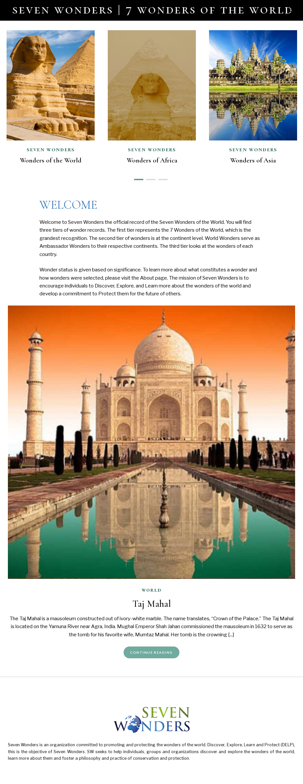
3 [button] (161, 178)
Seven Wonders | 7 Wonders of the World (152, 9)
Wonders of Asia (253, 160)
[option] (152, 99)
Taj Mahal (151, 603)
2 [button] (149, 178)
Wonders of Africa (152, 160)
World (151, 589)
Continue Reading (151, 652)
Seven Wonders (152, 149)
